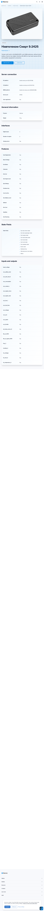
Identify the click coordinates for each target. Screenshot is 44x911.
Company (22, 888)
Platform (22, 878)
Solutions (22, 881)
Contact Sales (19, 62)
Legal (22, 895)
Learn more (22, 891)
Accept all (7, 906)
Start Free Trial (8, 62)
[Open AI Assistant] (41, 908)
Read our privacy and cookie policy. (30, 903)
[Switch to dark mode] (40, 2)
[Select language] (37, 2)
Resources (22, 885)
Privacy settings (21, 906)
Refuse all (14, 906)
